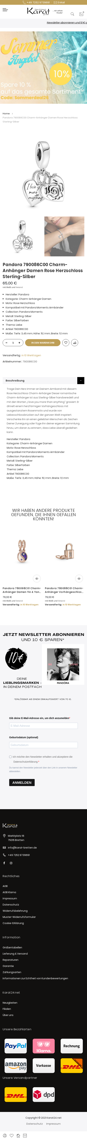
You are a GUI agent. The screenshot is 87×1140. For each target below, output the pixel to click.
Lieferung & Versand (15, 953)
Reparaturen (10, 960)
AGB (5, 886)
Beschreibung (15, 380)
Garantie (8, 966)
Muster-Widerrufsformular (19, 917)
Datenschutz (11, 904)
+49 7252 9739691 (19, 855)
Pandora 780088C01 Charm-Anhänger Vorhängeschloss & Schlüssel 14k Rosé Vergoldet (64, 590)
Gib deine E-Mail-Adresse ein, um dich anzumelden (39, 718)
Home (6, 113)
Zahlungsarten (12, 972)
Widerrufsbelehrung (15, 911)
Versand (19, 287)
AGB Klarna (9, 892)
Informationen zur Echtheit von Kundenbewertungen (35, 978)
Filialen (7, 1009)
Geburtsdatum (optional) (23, 737)
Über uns (8, 1015)
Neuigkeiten (10, 1002)
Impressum (10, 898)
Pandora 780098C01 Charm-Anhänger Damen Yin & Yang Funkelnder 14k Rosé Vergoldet (22, 590)
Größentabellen (12, 947)
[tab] (43, 380)
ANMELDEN (21, 782)
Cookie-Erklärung (13, 923)
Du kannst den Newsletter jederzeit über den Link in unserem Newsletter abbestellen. (43, 769)
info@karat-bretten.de (22, 847)
